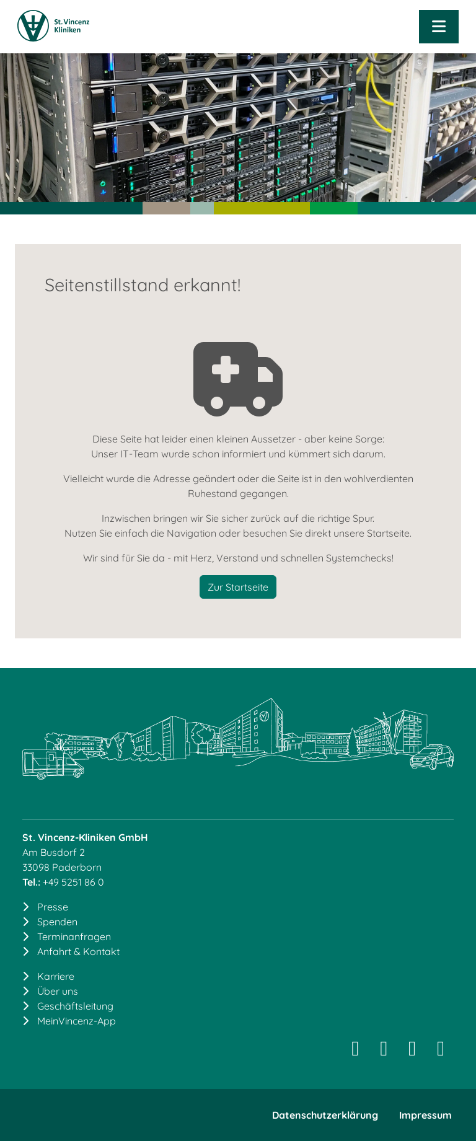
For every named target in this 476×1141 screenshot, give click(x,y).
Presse (52, 907)
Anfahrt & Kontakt (78, 951)
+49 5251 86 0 (73, 882)
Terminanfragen (74, 936)
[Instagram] (355, 1052)
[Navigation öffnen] (439, 26)
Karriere (55, 976)
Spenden (57, 921)
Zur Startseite (238, 587)
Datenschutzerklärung (325, 1115)
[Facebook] (412, 1052)
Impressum (425, 1115)
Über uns (57, 991)
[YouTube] (441, 1052)
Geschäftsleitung (75, 1006)
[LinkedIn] (384, 1052)
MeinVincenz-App (76, 1021)
